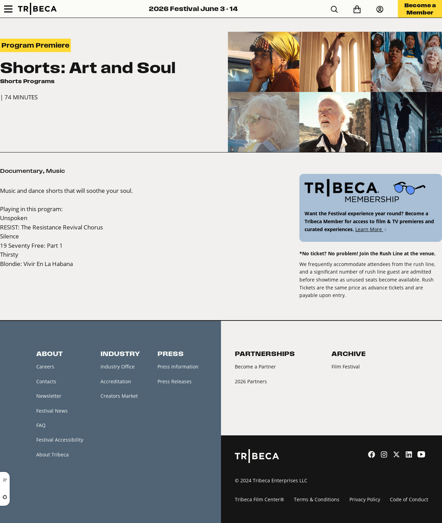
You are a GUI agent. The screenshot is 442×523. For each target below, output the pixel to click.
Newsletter (48, 396)
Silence (9, 236)
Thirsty (9, 254)
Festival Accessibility (59, 439)
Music (55, 171)
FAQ (41, 425)
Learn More (371, 229)
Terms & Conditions (316, 499)
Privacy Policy (364, 499)
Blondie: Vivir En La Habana (36, 263)
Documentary (21, 171)
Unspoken (13, 217)
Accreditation (115, 381)
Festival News (52, 410)
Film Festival (346, 366)
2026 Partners (251, 381)
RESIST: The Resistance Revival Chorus (51, 227)
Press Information (178, 366)
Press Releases (174, 381)
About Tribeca (52, 454)
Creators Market (119, 396)
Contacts (46, 381)
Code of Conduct (409, 499)
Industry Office (117, 366)
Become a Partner (255, 366)
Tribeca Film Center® (259, 499)
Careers (45, 366)
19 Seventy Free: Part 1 (31, 245)
